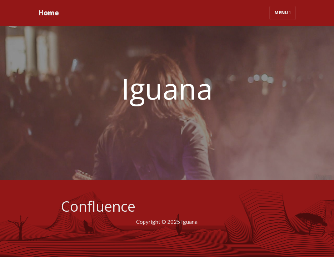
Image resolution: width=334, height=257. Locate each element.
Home (49, 12)
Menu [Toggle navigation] (282, 13)
